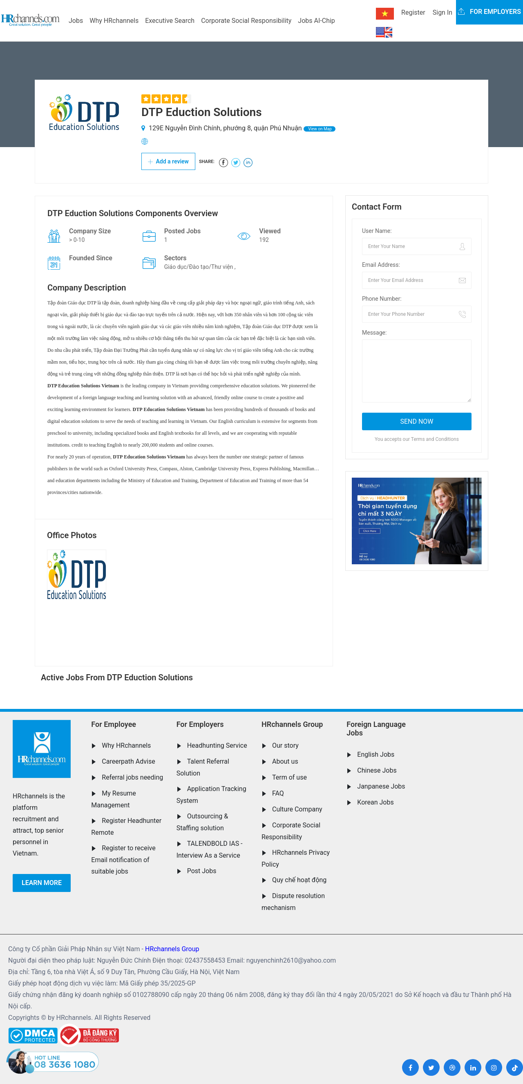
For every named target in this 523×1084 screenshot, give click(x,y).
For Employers (200, 724)
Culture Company (297, 809)
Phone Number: (382, 298)
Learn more (42, 883)
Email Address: (381, 265)
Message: (374, 332)
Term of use (289, 777)
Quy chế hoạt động (299, 880)
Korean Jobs (375, 802)
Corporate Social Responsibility (246, 21)
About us (285, 761)
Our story (285, 745)
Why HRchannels (114, 21)
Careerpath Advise (128, 761)
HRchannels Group (292, 724)
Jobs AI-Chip (316, 21)
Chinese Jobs (376, 770)
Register (413, 12)
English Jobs (375, 754)
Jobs (76, 21)
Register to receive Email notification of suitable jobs (123, 859)
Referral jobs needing (132, 777)
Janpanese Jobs (381, 786)
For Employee (113, 724)
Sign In (442, 12)
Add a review (168, 161)
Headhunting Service (217, 745)
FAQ (278, 793)
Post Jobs (202, 871)
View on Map (319, 129)
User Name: (377, 231)
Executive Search (169, 21)
